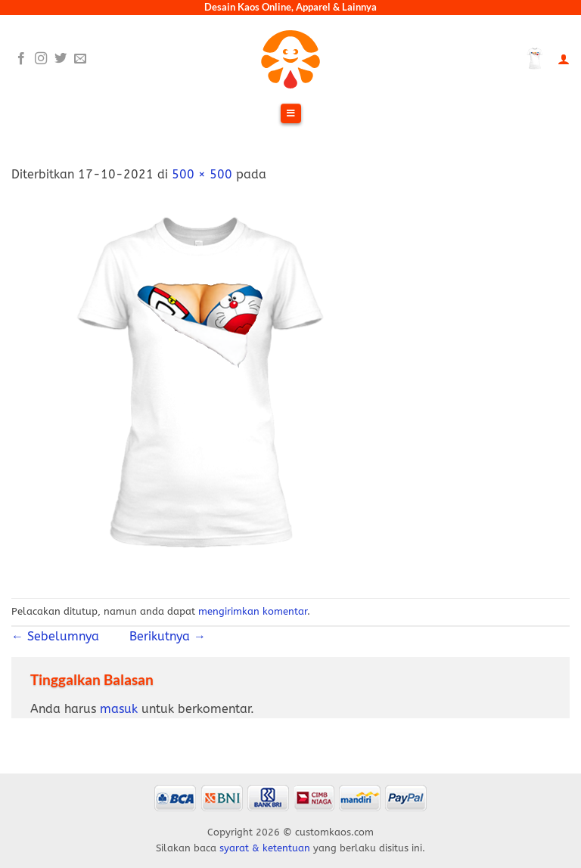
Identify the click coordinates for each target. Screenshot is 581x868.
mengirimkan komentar (252, 611)
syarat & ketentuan (264, 848)
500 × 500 (202, 174)
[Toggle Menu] (290, 114)
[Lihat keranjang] (535, 59)
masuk (119, 709)
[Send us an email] (80, 59)
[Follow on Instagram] (41, 59)
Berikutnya (160, 636)
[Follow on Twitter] (60, 59)
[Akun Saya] (564, 59)
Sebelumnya (60, 636)
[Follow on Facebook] (21, 59)
